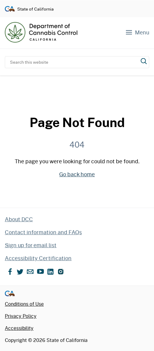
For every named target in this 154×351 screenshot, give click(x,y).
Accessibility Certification (38, 258)
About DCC (19, 219)
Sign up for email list (30, 245)
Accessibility (19, 327)
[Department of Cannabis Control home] (41, 32)
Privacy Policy (21, 315)
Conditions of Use (24, 303)
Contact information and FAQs (43, 232)
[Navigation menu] (137, 32)
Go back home (77, 174)
